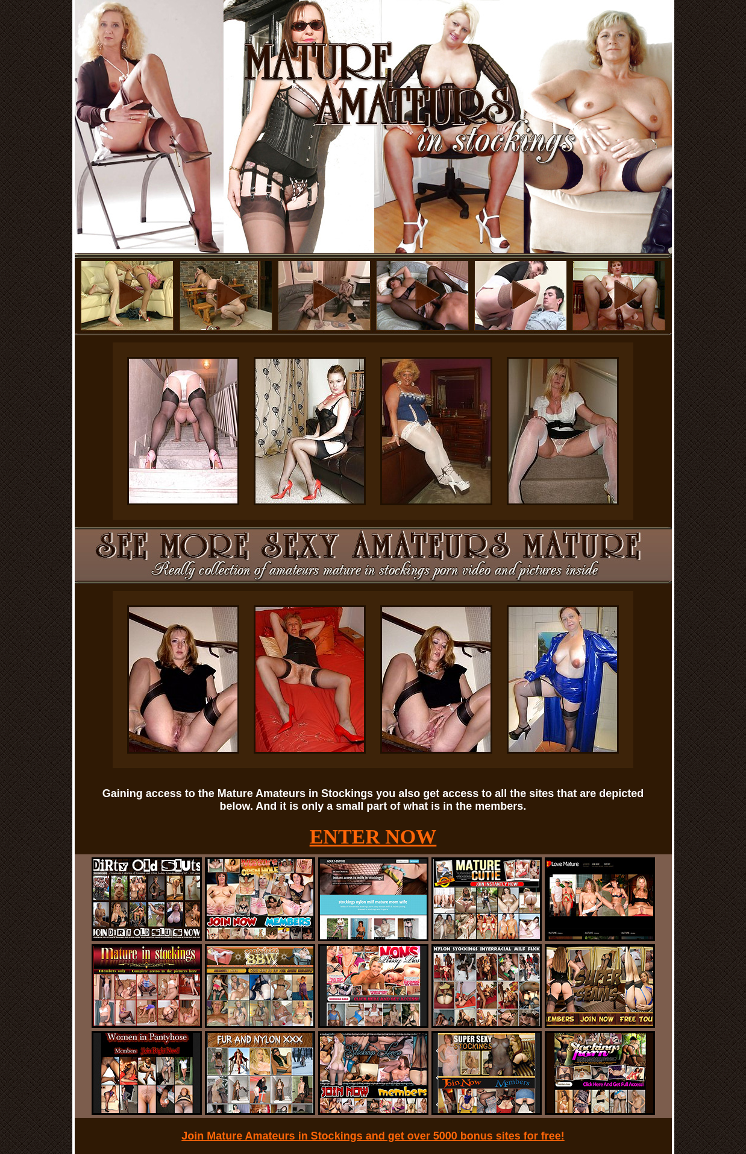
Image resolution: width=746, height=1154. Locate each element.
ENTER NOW (373, 836)
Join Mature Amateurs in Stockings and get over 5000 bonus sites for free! (373, 1136)
